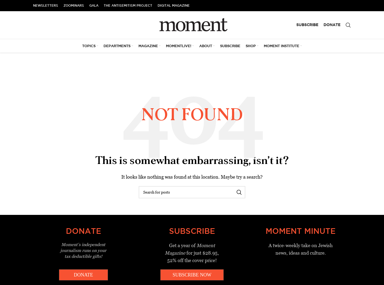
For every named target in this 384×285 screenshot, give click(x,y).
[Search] (348, 25)
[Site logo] (192, 24)
